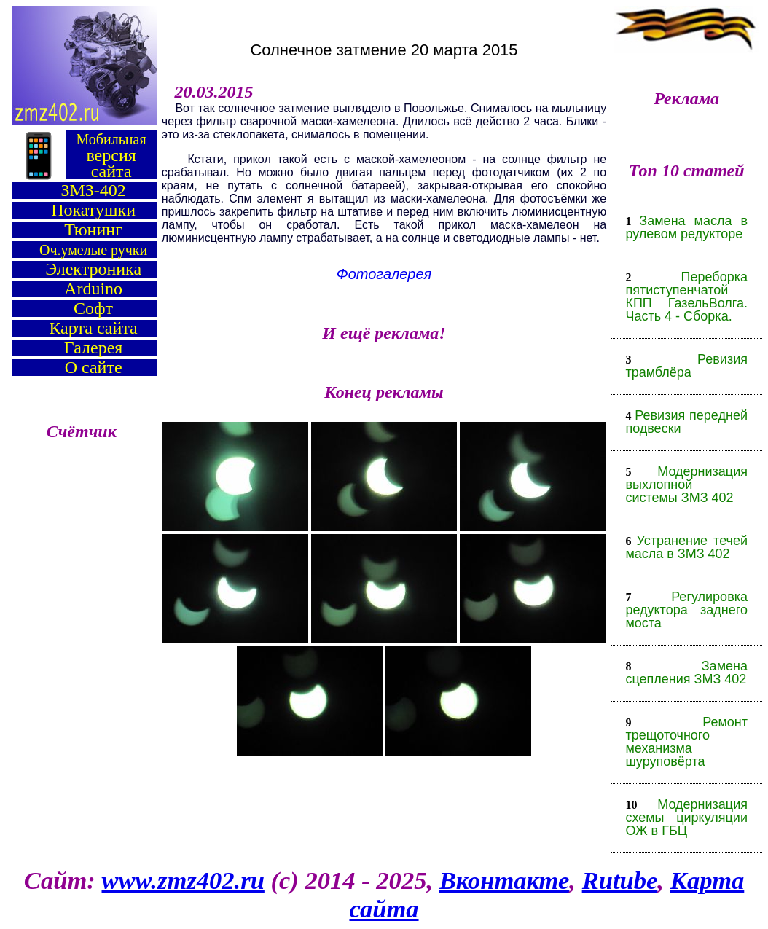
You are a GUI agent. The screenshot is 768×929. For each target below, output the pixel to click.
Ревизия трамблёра (686, 366)
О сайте (93, 367)
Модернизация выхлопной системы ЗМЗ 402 (686, 484)
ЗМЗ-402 (92, 190)
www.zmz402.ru (183, 880)
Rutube (620, 880)
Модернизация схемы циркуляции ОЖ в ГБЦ (686, 817)
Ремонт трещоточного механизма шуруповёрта (686, 742)
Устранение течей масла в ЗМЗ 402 (686, 547)
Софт (93, 308)
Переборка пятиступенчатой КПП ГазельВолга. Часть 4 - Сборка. (686, 297)
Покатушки (93, 209)
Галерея (93, 347)
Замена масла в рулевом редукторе (686, 227)
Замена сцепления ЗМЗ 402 (686, 672)
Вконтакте (504, 880)
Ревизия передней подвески (686, 422)
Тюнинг (93, 229)
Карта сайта (93, 327)
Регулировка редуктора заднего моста (686, 609)
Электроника (93, 268)
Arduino (93, 288)
